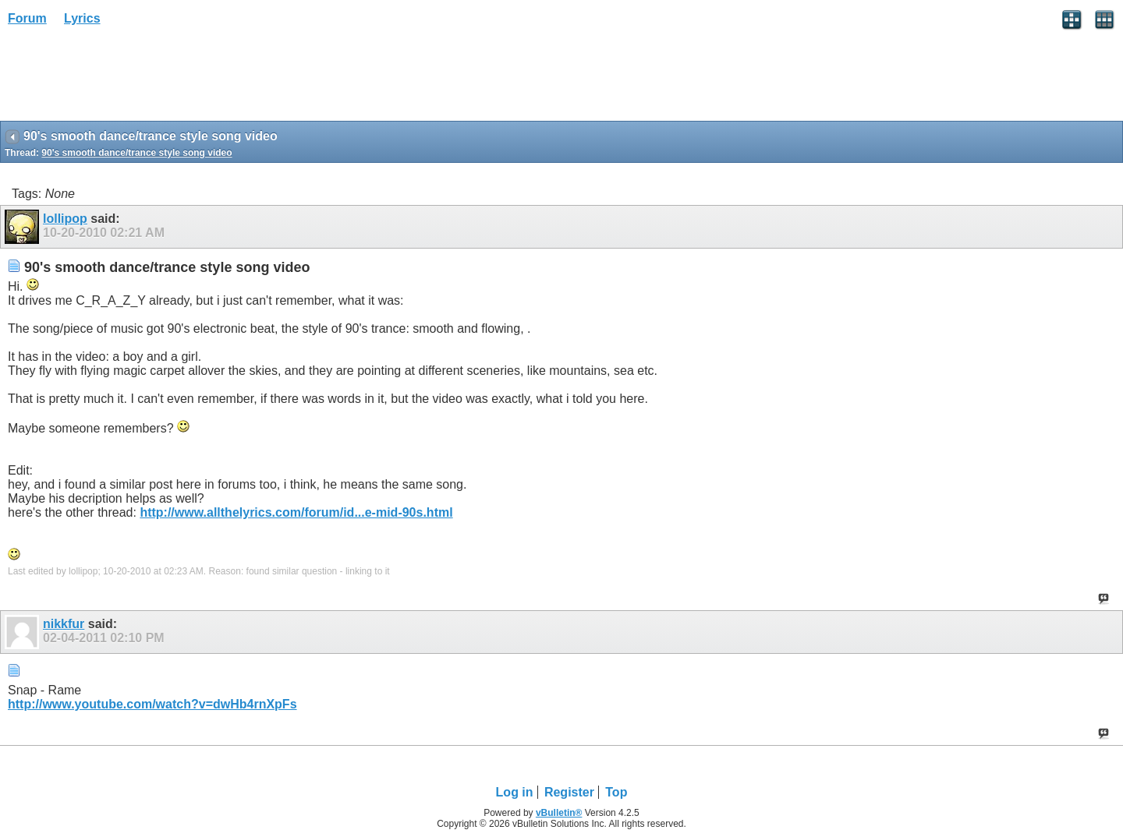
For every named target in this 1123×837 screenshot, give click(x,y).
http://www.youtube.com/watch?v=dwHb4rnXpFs (152, 704)
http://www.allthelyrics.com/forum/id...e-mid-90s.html (296, 512)
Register (569, 792)
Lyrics (82, 18)
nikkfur (63, 623)
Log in (514, 792)
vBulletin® (559, 812)
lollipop (65, 218)
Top (616, 792)
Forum (27, 18)
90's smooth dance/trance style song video (136, 152)
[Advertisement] (125, 79)
